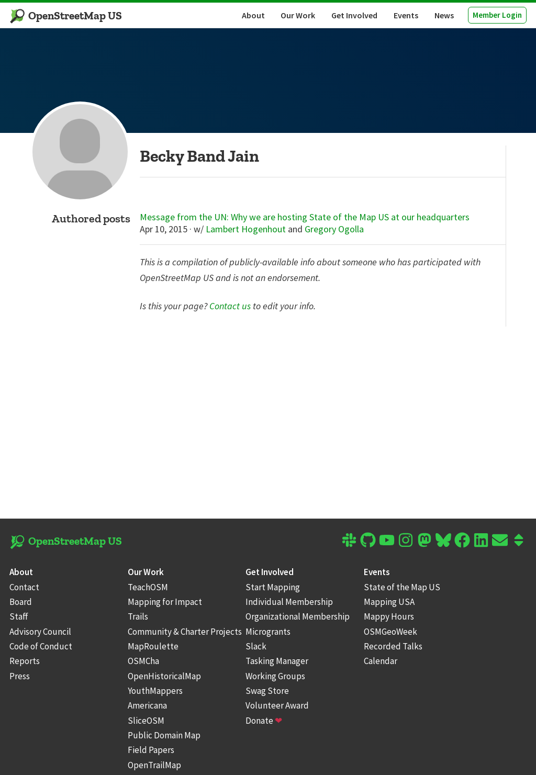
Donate (263, 720)
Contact (24, 587)
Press (19, 676)
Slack (255, 646)
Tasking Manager (276, 661)
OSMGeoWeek (390, 631)
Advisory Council (40, 631)
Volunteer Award (277, 705)
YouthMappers (155, 691)
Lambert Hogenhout (246, 229)
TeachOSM (148, 587)
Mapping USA (389, 602)
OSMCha (143, 661)
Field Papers (151, 750)
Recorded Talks (393, 646)
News (444, 15)
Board (20, 602)
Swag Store (267, 691)
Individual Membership (289, 602)
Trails (138, 616)
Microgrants (268, 631)
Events (406, 15)
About (253, 15)
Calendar (380, 661)
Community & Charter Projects (185, 631)
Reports (24, 661)
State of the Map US (402, 587)
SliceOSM (146, 720)
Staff (18, 616)
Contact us (230, 306)
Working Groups (275, 676)
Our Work (298, 15)
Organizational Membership (297, 616)
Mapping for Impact (165, 602)
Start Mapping (272, 587)
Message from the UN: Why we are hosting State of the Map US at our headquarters (305, 217)
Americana (147, 705)
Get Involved (354, 15)
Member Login (497, 15)
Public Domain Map (164, 735)
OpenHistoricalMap (164, 676)
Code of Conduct (40, 646)
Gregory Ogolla (334, 229)
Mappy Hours (389, 616)
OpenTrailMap (154, 765)
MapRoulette (153, 646)
